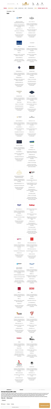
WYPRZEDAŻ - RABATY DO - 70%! (42, 8)
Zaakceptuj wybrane (15, 407)
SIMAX (32, 292)
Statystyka (8, 404)
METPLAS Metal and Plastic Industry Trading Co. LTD (32, 209)
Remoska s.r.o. (32, 267)
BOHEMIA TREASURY (32, 96)
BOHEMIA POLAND (31, 71)
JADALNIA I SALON (20, 8)
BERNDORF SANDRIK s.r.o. (32, 46)
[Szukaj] (13, 4)
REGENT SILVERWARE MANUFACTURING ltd (19, 268)
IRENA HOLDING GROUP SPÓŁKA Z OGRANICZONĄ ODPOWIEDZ (19, 177)
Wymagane (3, 404)
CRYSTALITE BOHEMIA (19, 145)
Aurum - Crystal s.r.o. (32, 21)
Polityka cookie (3, 398)
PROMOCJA (5, 8)
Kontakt (21, 390)
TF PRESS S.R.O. (32, 317)
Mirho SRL (19, 242)
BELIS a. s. (19, 46)
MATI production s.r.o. (19, 209)
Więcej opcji (4, 400)
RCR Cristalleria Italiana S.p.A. (32, 242)
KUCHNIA (16, 8)
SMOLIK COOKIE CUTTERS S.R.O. (19, 317)
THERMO (35, 8)
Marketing (12, 404)
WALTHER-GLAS (32, 366)
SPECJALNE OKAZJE (30, 8)
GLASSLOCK (32, 145)
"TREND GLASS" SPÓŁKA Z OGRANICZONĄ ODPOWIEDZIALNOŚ (19, 22)
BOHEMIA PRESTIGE (10, 8)
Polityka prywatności (9, 398)
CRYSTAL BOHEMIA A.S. (19, 120)
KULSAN (32, 176)
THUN (32, 342)
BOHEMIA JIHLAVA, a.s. (19, 71)
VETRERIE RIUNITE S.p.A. (19, 366)
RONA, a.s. (19, 292)
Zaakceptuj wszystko (44, 405)
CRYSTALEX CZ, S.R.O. (32, 120)
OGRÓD (25, 8)
